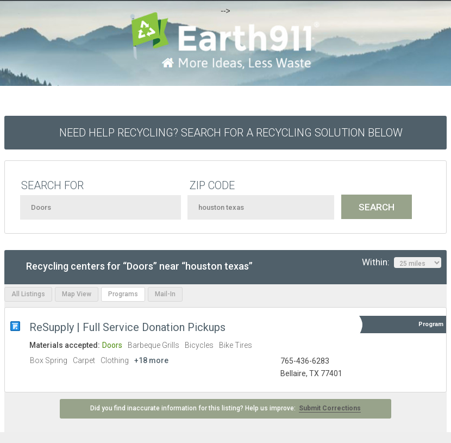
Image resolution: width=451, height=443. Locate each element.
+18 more (151, 360)
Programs (123, 294)
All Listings (28, 294)
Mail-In (165, 294)
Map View (76, 294)
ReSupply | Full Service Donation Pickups (127, 327)
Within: (401, 263)
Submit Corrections (330, 408)
